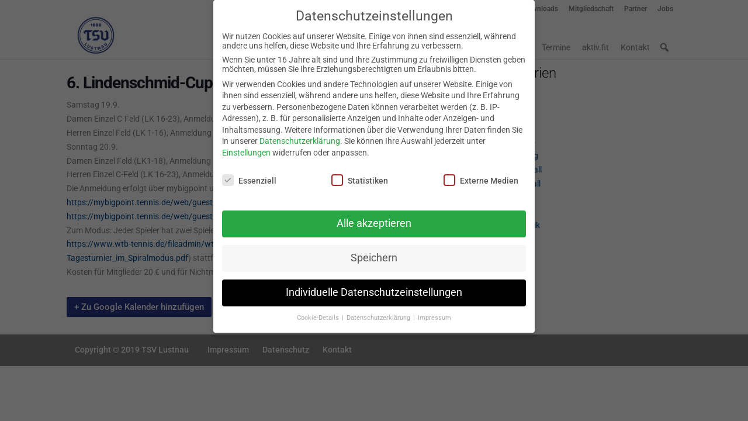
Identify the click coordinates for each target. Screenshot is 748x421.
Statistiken (359, 174)
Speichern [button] (374, 252)
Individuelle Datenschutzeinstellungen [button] (374, 287)
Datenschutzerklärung (299, 135)
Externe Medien (481, 174)
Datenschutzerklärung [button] (379, 312)
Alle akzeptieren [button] (374, 218)
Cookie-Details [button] (319, 312)
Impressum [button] (434, 312)
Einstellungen (246, 147)
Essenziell (249, 174)
